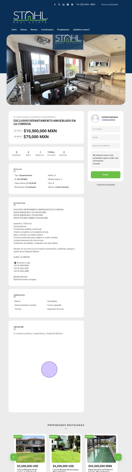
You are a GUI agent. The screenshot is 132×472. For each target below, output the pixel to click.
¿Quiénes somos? (81, 29)
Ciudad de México (49, 117)
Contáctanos (47, 29)
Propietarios (63, 29)
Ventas (23, 29)
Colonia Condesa (22, 117)
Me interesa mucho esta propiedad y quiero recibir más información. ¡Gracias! (105, 159)
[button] (14, 457)
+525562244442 (108, 120)
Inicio (14, 29)
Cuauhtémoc (35, 117)
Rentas (34, 29)
